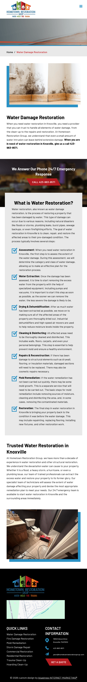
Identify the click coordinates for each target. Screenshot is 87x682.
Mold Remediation (16, 642)
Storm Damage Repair (18, 647)
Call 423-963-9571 (43, 182)
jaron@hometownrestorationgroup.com (68, 654)
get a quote (58, 662)
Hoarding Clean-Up (17, 664)
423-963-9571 (58, 648)
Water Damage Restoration (21, 634)
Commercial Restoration (20, 651)
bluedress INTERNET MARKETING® (57, 677)
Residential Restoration (19, 655)
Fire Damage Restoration (20, 638)
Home (10, 52)
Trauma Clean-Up (16, 660)
